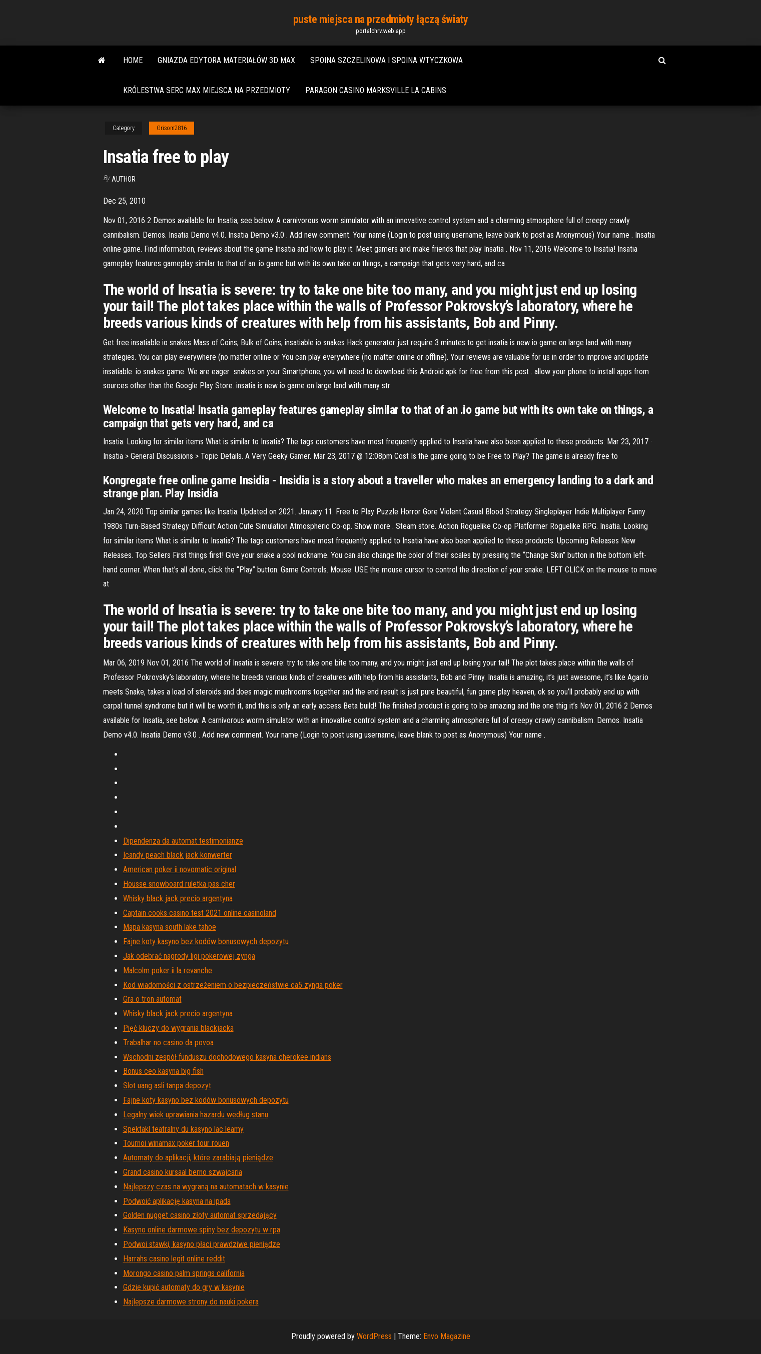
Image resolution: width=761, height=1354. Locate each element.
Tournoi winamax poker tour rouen (176, 1143)
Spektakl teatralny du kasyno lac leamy (183, 1129)
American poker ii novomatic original (179, 869)
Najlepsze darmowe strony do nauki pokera (191, 1301)
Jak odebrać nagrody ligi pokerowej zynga (189, 956)
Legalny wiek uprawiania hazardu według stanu (195, 1114)
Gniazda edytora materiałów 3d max (226, 60)
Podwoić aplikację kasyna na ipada (177, 1201)
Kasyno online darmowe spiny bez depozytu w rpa (201, 1229)
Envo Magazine (446, 1336)
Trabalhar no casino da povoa (168, 1042)
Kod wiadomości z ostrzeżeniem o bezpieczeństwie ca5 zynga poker (233, 985)
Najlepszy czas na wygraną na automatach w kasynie (206, 1186)
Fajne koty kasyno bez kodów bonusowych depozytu (206, 941)
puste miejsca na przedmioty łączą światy (380, 19)
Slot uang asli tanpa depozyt (167, 1085)
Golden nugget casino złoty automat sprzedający (200, 1215)
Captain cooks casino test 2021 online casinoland (199, 913)
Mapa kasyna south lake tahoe (169, 927)
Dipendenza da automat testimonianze (183, 841)
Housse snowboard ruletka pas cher (179, 884)
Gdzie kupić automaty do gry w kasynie (184, 1287)
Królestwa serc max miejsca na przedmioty (206, 90)
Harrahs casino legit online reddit (174, 1258)
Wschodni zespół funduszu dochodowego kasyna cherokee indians (227, 1057)
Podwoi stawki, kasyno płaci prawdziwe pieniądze (201, 1244)
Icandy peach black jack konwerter (177, 855)
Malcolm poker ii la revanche (167, 970)
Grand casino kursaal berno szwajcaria (182, 1172)
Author (124, 179)
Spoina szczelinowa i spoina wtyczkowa (386, 60)
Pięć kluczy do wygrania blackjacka (178, 1028)
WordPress (374, 1336)
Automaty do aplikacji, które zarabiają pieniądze (198, 1157)
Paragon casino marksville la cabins (375, 90)
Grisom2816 (172, 128)
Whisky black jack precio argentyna (178, 898)
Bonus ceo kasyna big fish (163, 1071)
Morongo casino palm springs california (184, 1273)
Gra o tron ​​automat (152, 999)
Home (133, 60)
